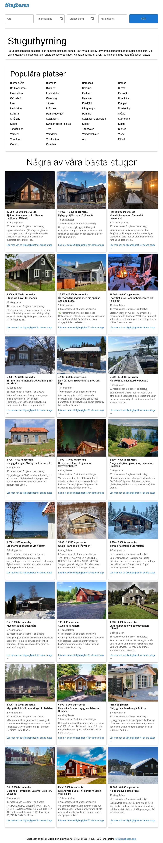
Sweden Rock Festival (58, 123)
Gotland (86, 93)
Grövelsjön (16, 98)
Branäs (122, 83)
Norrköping (124, 108)
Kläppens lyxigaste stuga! (124, 790)
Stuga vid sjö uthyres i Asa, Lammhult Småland (131, 465)
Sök (143, 18)
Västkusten (52, 139)
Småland (15, 118)
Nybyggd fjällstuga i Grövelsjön (76, 215)
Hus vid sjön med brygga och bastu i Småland (79, 710)
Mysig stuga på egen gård (21, 625)
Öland (121, 139)
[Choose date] (61, 19)
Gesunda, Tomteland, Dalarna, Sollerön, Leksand (29, 792)
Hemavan (87, 98)
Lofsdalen (51, 108)
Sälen (121, 123)
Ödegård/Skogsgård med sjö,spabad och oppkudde (79, 299)
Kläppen (123, 103)
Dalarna (86, 88)
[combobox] (19, 19)
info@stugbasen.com (125, 839)
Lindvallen (16, 108)
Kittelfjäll (87, 103)
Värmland (15, 139)
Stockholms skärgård (94, 118)
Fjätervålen (16, 93)
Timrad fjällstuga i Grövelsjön (127, 545)
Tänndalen (88, 129)
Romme (86, 113)
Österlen (51, 144)
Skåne (121, 113)
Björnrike (51, 83)
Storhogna (124, 118)
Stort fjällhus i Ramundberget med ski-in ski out (132, 299)
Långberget (88, 108)
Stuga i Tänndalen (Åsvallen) (74, 545)
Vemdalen (51, 134)
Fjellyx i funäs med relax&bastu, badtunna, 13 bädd (25, 217)
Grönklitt (123, 93)
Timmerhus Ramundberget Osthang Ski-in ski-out (30, 382)
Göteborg (51, 98)
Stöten (14, 123)
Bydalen (50, 88)
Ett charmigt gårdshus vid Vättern (26, 545)
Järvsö (50, 103)
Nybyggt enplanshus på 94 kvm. (128, 708)
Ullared (122, 129)
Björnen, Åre (17, 83)
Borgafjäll (87, 83)
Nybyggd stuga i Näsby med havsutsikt (29, 463)
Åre (84, 139)
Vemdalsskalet (90, 134)
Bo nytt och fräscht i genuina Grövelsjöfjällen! (74, 465)
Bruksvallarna (18, 88)
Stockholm (52, 118)
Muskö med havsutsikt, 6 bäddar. (129, 380)
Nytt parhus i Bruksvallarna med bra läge (78, 382)
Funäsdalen (53, 93)
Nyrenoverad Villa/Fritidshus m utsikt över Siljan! (79, 792)
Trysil (49, 129)
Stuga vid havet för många (22, 298)
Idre (12, 103)
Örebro (14, 144)
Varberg (14, 134)
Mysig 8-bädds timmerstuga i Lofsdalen (30, 708)
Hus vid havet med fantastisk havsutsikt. (126, 217)
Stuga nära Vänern (69, 625)
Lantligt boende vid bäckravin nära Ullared (129, 627)
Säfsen (86, 123)
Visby (121, 134)
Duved (121, 88)
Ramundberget (54, 113)
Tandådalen (16, 129)
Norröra (14, 113)
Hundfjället (124, 98)
